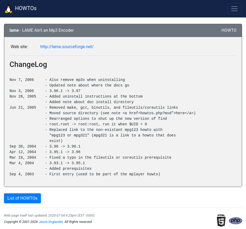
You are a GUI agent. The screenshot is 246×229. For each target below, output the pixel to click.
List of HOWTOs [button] (22, 198)
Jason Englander (51, 222)
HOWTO (228, 30)
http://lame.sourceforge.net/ (67, 46)
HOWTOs (20, 8)
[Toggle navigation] (234, 8)
